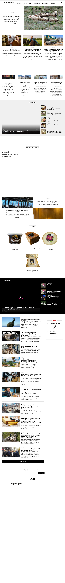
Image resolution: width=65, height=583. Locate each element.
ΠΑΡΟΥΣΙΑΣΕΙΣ (27, 3)
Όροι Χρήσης (34, 578)
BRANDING (33, 8)
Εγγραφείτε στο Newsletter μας (32, 565)
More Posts (23, 556)
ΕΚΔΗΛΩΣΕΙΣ (45, 3)
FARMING (53, 3)
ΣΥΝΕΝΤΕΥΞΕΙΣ (36, 3)
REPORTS (19, 3)
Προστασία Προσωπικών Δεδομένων (44, 578)
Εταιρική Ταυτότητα (27, 578)
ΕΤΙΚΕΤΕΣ (40, 8)
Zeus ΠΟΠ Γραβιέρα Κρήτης (32, 308)
